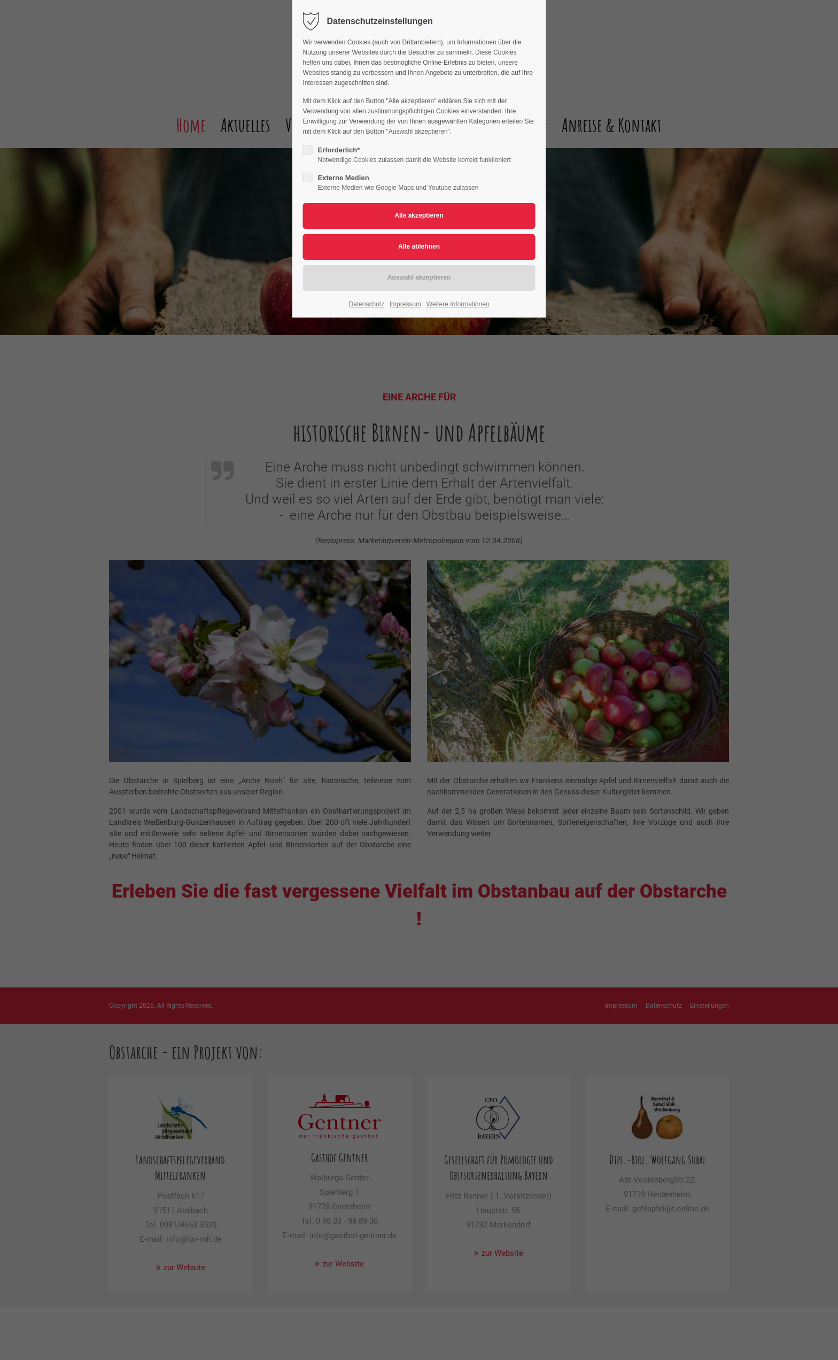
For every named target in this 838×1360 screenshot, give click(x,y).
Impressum (405, 304)
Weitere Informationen (458, 304)
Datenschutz (366, 304)
